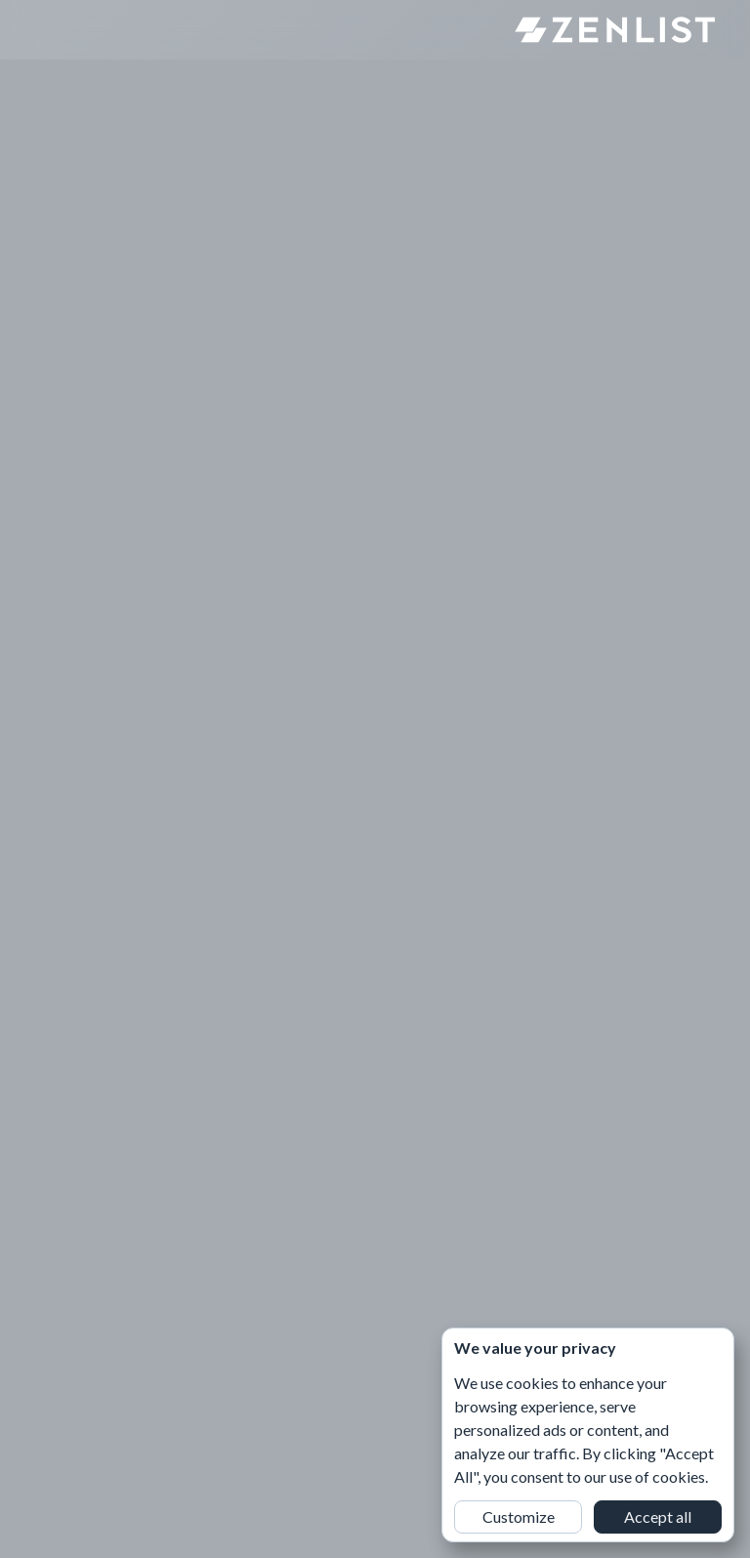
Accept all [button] (657, 1516)
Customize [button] (518, 1516)
